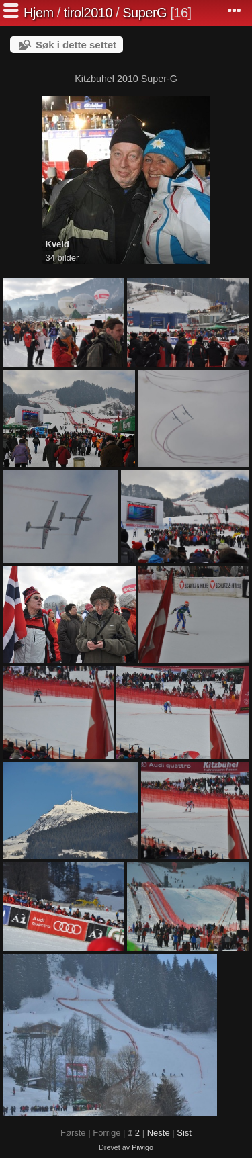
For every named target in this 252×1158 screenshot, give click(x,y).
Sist (184, 1133)
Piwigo (142, 1147)
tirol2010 (88, 12)
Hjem (39, 12)
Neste (158, 1133)
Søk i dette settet (76, 44)
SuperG (144, 12)
